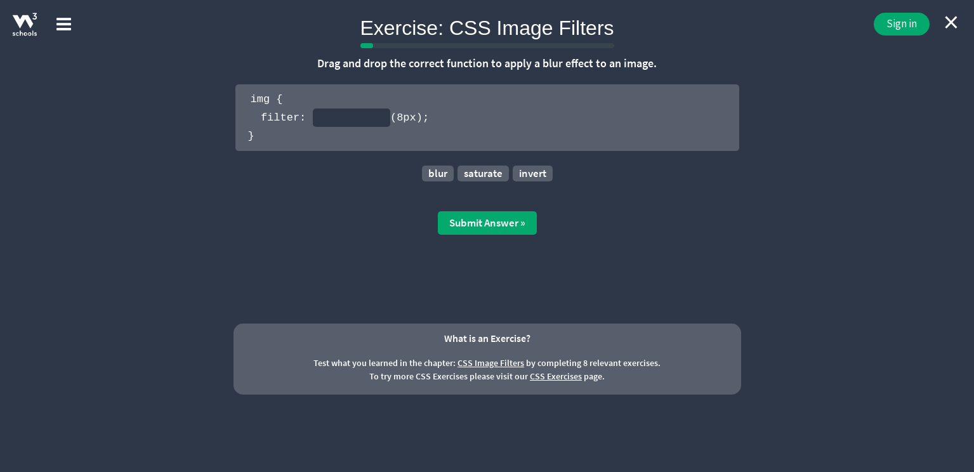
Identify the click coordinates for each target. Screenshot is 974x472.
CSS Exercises (556, 376)
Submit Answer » (487, 223)
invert (532, 173)
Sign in (901, 23)
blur (437, 173)
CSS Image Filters (490, 363)
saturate (483, 173)
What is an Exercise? (487, 338)
